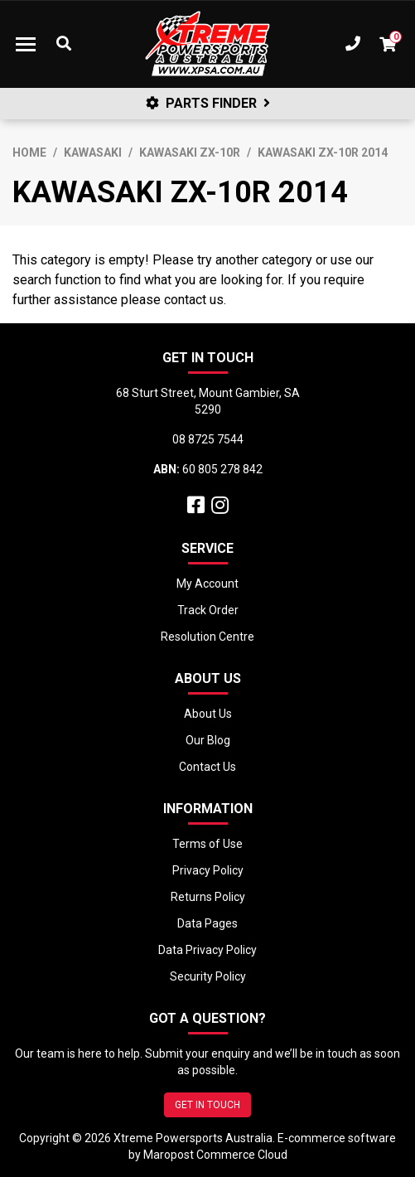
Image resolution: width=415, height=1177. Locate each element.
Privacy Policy (208, 870)
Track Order (208, 610)
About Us (208, 713)
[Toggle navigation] (25, 44)
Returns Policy (208, 896)
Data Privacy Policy (207, 950)
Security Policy (208, 976)
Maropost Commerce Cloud (215, 1154)
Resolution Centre (207, 636)
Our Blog (208, 740)
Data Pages (207, 923)
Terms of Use (207, 843)
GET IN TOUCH (207, 1105)
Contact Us (207, 766)
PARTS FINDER (208, 103)
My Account (207, 583)
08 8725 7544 (208, 439)
